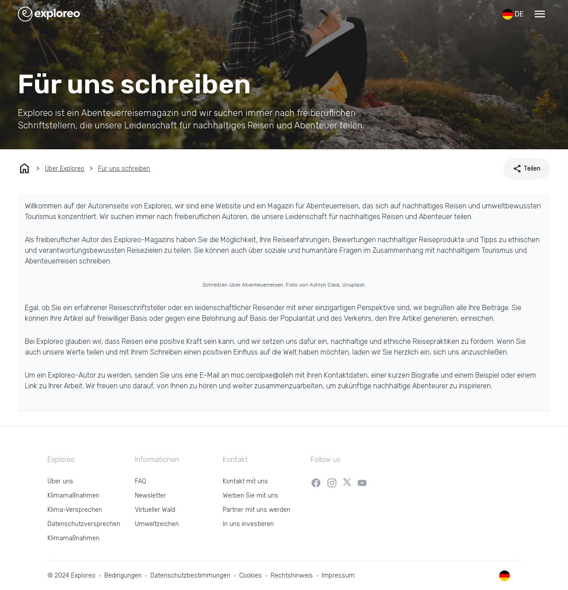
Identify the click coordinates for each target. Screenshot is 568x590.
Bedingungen (123, 575)
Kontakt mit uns (245, 481)
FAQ (140, 481)
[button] (539, 14)
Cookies (250, 575)
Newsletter (150, 495)
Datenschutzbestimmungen (190, 575)
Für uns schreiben (124, 168)
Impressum (338, 575)
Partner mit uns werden (256, 510)
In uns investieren (248, 524)
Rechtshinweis (292, 575)
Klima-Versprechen (74, 510)
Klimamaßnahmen (73, 495)
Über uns (60, 481)
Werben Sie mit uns (250, 495)
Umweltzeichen (157, 524)
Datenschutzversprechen (83, 524)
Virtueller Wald (155, 510)
